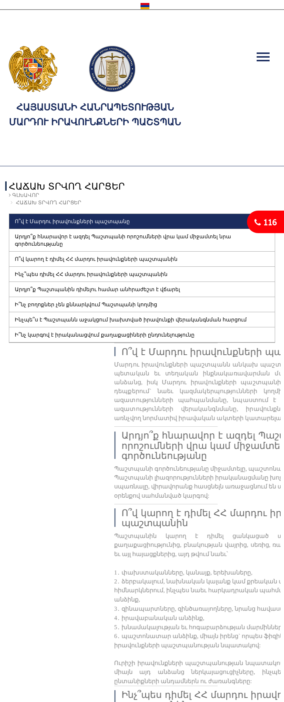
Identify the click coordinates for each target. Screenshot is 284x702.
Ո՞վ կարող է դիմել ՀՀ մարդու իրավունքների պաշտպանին (96, 258)
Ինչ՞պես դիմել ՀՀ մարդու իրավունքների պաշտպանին (91, 273)
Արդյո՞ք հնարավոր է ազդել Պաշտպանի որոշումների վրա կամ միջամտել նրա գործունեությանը (123, 240)
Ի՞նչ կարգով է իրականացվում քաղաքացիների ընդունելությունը (105, 334)
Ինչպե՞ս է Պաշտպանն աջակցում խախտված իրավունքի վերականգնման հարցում (131, 319)
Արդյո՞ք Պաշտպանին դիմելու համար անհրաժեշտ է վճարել (97, 289)
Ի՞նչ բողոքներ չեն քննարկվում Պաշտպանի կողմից (86, 304)
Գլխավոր (25, 194)
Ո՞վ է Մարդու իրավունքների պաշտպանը (72, 221)
